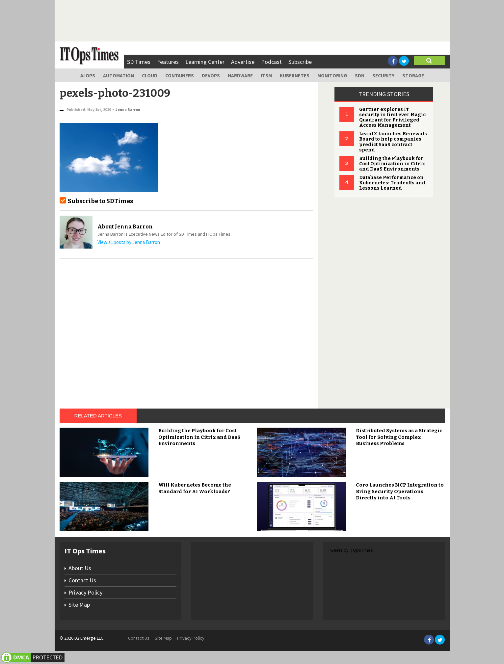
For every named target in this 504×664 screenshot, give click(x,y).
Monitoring (332, 75)
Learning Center (205, 62)
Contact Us (82, 580)
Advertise (242, 62)
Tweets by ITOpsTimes (350, 550)
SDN (359, 75)
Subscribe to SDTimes (100, 201)
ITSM (266, 75)
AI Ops (87, 75)
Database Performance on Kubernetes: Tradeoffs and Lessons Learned (392, 183)
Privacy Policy (85, 592)
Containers (179, 75)
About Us (79, 568)
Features (168, 62)
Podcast (271, 62)
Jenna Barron (128, 109)
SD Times (138, 62)
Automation (118, 75)
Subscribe (300, 62)
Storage (413, 75)
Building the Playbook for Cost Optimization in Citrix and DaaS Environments (392, 164)
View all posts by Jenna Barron (128, 242)
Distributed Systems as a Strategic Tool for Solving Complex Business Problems (399, 437)
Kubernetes (294, 75)
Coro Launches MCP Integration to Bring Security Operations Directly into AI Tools (400, 491)
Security (383, 75)
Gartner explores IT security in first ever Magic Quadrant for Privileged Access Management (392, 117)
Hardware (240, 75)
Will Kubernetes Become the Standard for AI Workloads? (194, 488)
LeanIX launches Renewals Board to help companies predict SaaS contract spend (393, 141)
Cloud (149, 75)
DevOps (211, 75)
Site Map (79, 604)
